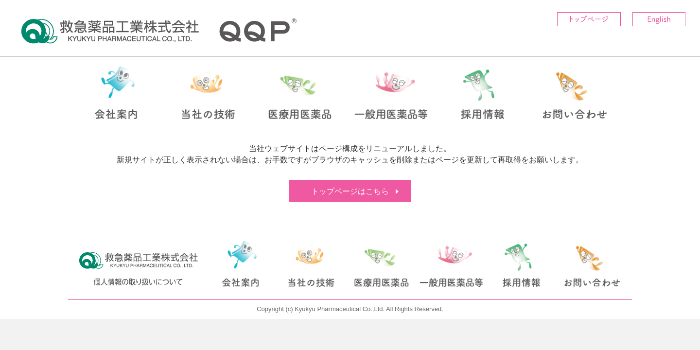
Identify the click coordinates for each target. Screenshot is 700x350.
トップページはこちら (350, 191)
